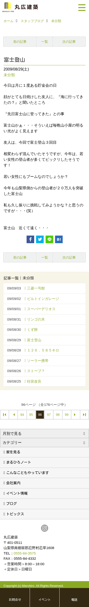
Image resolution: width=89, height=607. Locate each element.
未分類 (9, 75)
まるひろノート (18, 462)
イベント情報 (17, 493)
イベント (44, 599)
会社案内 (13, 483)
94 (22, 415)
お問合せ (15, 599)
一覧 (44, 41)
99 (67, 415)
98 (58, 415)
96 (40, 415)
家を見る (13, 452)
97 (49, 415)
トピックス (15, 514)
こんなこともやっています (27, 472)
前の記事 (20, 41)
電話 (74, 599)
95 (31, 415)
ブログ (11, 503)
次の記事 (69, 41)
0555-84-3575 (25, 553)
